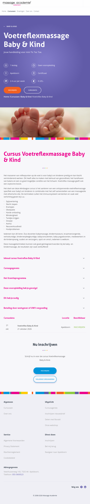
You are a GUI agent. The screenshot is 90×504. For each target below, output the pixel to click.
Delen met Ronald (52, 419)
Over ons (29, 11)
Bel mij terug (50, 446)
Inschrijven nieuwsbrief (55, 413)
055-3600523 (18, 474)
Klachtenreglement (12, 452)
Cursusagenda (51, 408)
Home (4, 11)
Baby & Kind (12, 26)
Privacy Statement (11, 446)
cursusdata (32, 90)
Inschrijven (45, 371)
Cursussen (12, 11)
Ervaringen (20, 11)
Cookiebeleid (9, 458)
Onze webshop (51, 425)
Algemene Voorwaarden (14, 440)
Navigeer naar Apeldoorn (56, 452)
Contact (36, 11)
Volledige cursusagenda (45, 379)
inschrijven (12, 90)
